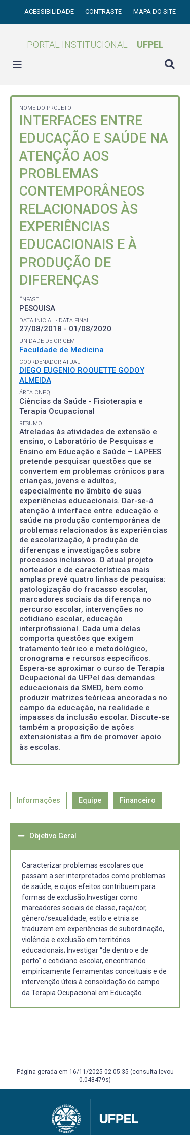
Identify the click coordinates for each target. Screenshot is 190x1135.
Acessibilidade (49, 11)
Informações (38, 800)
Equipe (90, 800)
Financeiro (138, 800)
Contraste (104, 11)
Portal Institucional (95, 44)
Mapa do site (154, 11)
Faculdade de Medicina (61, 349)
